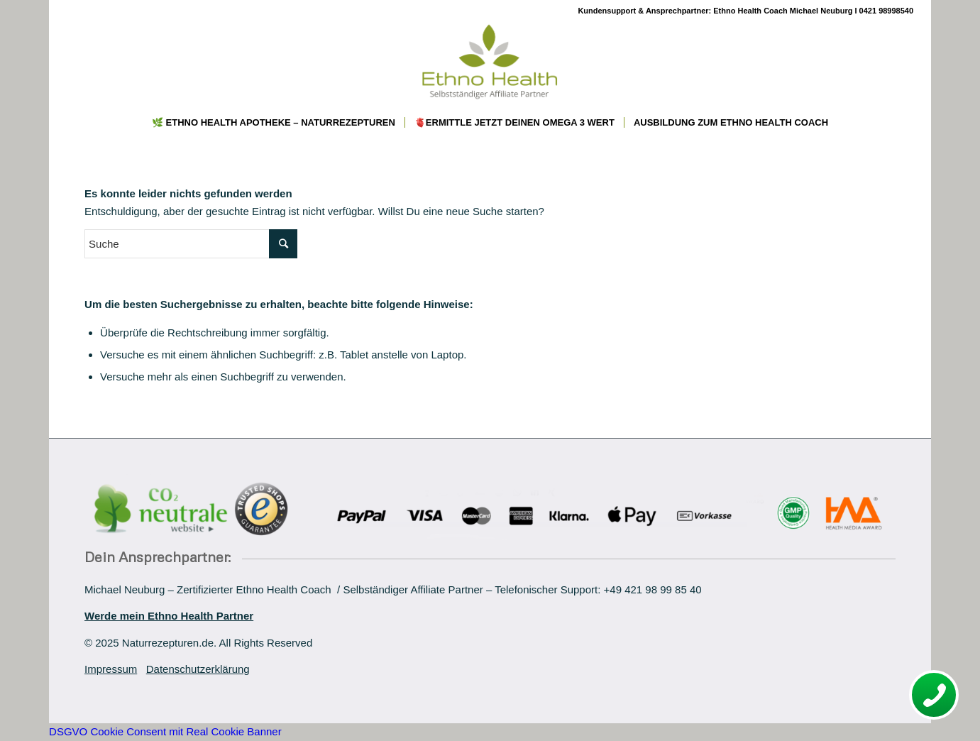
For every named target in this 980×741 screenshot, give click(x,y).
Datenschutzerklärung (198, 669)
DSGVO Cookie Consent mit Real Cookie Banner (165, 731)
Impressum (110, 669)
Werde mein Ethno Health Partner (168, 616)
